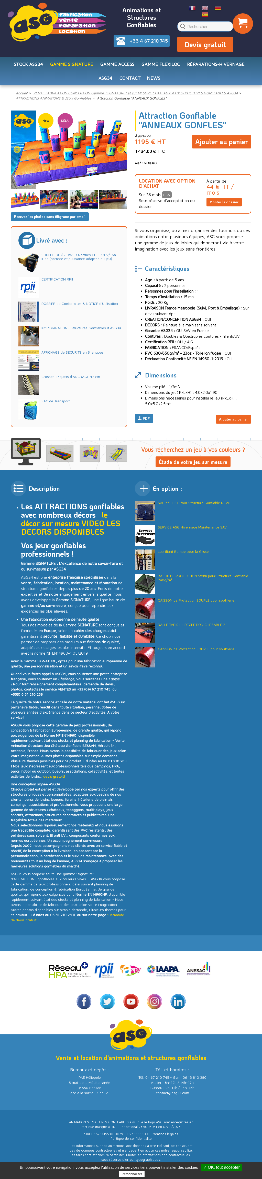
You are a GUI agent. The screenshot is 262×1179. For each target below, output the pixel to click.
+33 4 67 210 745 (148, 41)
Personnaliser (132, 1174)
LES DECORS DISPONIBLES (70, 532)
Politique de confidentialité (131, 1143)
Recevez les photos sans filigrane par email (49, 220)
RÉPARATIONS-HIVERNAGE (216, 66)
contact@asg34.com (172, 1097)
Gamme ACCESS (117, 66)
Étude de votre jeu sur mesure (193, 466)
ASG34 (105, 81)
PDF (144, 422)
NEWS (153, 81)
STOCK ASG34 (28, 66)
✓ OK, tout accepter (221, 1167)
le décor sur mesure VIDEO (64, 523)
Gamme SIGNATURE (71, 66)
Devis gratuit (205, 45)
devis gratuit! (54, 780)
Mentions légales (165, 1138)
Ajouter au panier (221, 144)
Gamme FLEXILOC (160, 66)
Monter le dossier (224, 206)
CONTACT (130, 81)
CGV (166, 199)
